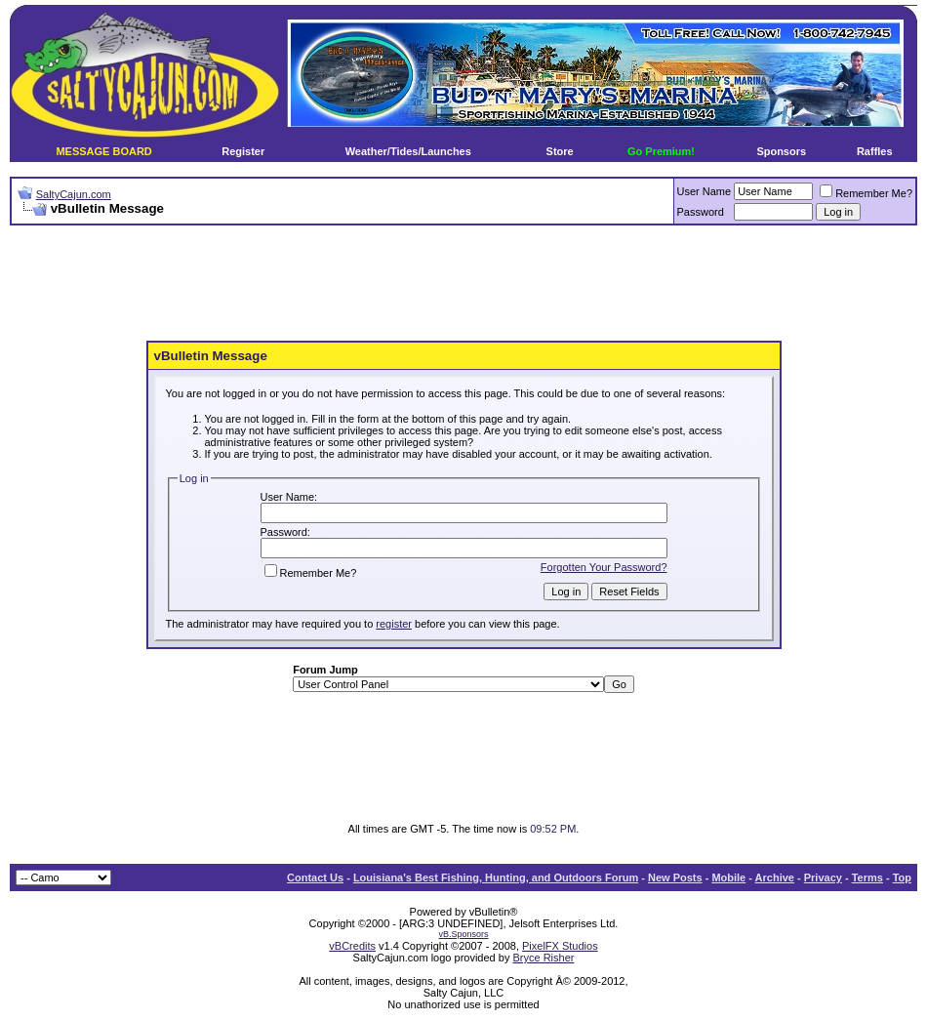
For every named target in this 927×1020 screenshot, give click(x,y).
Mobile (728, 877)
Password (700, 212)
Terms (867, 877)
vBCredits (352, 946)
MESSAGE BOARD (103, 151)
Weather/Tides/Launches (408, 151)
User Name (704, 191)
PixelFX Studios (560, 946)
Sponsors (781, 151)
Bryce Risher (543, 957)
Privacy (823, 877)
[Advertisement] (463, 284)
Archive (774, 877)
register (394, 624)
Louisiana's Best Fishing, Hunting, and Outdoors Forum (495, 877)
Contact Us (315, 877)
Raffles (875, 151)
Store (560, 151)
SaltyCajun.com (73, 194)
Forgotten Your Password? (604, 567)
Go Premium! (661, 151)
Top (902, 877)
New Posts (675, 877)
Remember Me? (866, 193)
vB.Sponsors (463, 934)
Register (243, 151)
